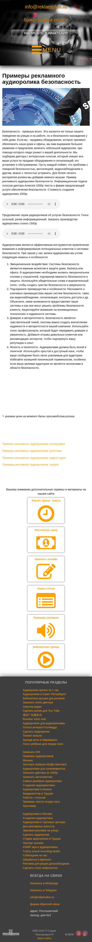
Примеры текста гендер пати (41, 801)
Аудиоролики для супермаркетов (44, 768)
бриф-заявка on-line (46, 19)
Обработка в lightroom (37, 859)
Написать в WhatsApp (44, 883)
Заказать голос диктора (38, 702)
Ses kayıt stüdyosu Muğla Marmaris (45, 764)
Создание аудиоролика (38, 818)
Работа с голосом (34, 797)
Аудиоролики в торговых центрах (44, 822)
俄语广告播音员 (32, 714)
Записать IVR (31, 752)
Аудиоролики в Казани (37, 789)
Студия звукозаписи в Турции (41, 838)
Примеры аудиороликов (38, 756)
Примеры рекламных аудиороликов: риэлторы (32, 450)
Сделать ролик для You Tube (41, 710)
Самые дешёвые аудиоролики (42, 781)
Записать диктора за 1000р (40, 772)
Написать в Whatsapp (46, 33)
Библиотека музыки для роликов (44, 698)
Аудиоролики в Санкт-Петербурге (44, 694)
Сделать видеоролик (36, 731)
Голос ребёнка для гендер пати (43, 743)
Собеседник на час (35, 855)
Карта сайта (44, 938)
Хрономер (29, 805)
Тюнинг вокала (32, 735)
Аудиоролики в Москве (37, 813)
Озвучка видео (32, 706)
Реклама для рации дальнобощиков (46, 863)
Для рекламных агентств (39, 826)
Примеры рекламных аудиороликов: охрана (30, 464)
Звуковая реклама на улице (40, 830)
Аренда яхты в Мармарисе (40, 739)
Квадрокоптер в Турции (38, 793)
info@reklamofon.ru (46, 6)
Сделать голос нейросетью (40, 867)
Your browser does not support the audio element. (31, 204)
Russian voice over (34, 719)
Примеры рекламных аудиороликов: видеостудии (34, 457)
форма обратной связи (45, 904)
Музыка (28, 760)
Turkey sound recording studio (41, 851)
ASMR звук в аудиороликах (40, 847)
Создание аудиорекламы (39, 785)
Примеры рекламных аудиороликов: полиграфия (33, 443)
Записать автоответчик (37, 776)
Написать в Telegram (43, 890)
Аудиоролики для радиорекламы (44, 723)
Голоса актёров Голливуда (40, 727)
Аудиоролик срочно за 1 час (41, 690)
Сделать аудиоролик (36, 834)
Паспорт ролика (33, 842)
